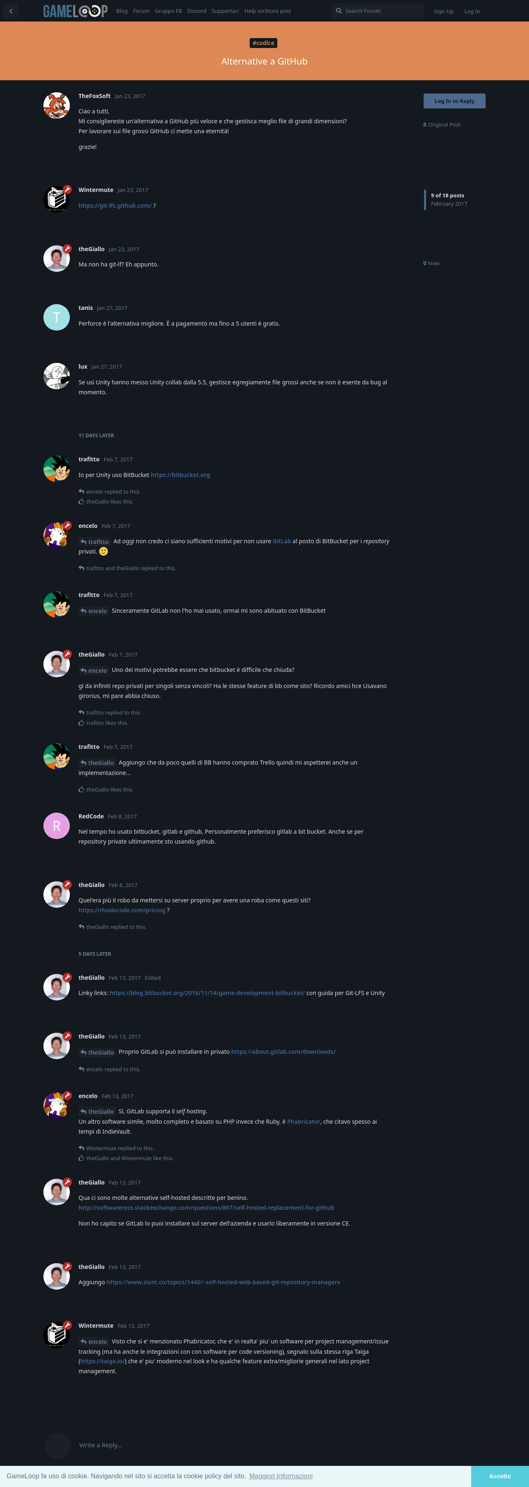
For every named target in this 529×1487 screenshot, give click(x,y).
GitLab (282, 541)
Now (431, 263)
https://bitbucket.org (180, 475)
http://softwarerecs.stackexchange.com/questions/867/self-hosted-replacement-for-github (206, 1207)
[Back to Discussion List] (10, 10)
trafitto (98, 542)
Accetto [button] (500, 1476)
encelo (97, 611)
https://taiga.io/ (102, 1361)
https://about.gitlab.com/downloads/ (283, 1051)
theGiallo (101, 763)
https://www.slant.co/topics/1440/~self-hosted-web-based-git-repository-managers (223, 1282)
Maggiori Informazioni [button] (281, 1476)
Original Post (441, 124)
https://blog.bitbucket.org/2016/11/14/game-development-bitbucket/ (207, 993)
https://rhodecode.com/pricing (122, 910)
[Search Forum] (377, 10)
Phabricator (303, 1121)
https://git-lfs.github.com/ (115, 205)
